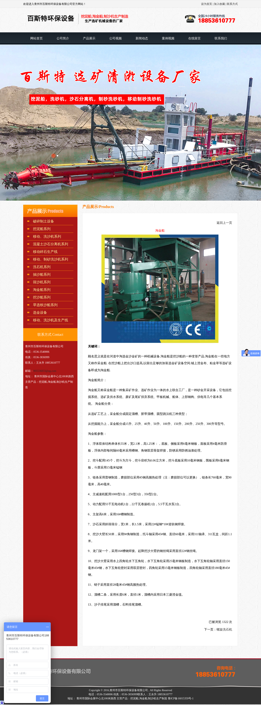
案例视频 (168, 38)
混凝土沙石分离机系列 (50, 244)
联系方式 (232, 4)
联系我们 (221, 38)
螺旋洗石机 (224, 629)
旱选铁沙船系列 (45, 305)
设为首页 (206, 4)
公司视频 (115, 38)
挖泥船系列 (42, 229)
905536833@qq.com (44, 370)
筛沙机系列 (42, 282)
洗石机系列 (42, 267)
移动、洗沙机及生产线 (50, 320)
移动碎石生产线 (45, 252)
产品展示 (89, 38)
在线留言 (194, 38)
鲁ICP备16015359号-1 (181, 698)
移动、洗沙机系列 (47, 236)
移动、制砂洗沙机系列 (50, 259)
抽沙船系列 (42, 274)
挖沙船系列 (42, 297)
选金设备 (40, 312)
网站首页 (36, 38)
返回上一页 (224, 222)
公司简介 (63, 38)
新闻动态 (142, 38)
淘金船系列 (42, 290)
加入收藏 (219, 4)
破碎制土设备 (43, 221)
